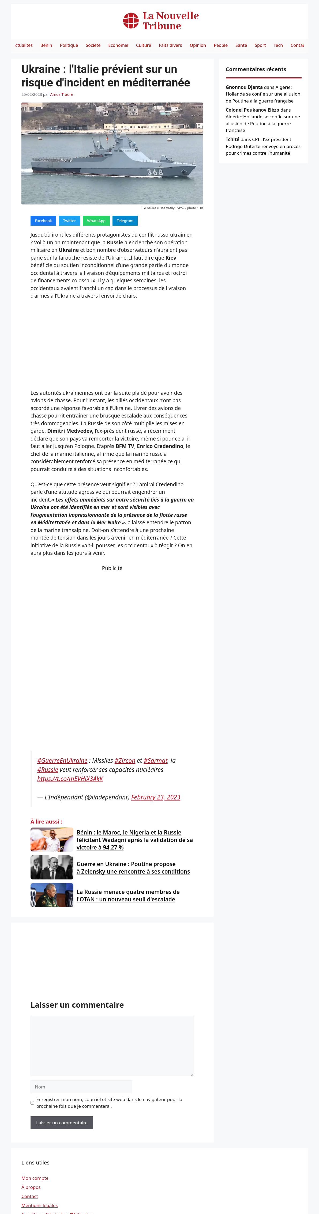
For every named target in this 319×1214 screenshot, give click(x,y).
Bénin (46, 45)
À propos (31, 1187)
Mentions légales (39, 1205)
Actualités (23, 45)
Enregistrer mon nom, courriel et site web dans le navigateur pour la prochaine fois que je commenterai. (109, 1102)
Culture (143, 45)
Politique (69, 45)
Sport (260, 45)
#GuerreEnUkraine (62, 760)
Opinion (198, 45)
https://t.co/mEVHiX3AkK (70, 779)
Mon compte (34, 1178)
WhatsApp (96, 220)
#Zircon (125, 760)
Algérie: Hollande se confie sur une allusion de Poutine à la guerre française (263, 94)
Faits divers (170, 45)
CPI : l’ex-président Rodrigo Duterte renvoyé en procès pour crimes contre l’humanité (263, 146)
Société (93, 45)
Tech (278, 45)
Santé (241, 45)
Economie (118, 45)
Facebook (43, 220)
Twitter (69, 220)
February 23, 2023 (155, 797)
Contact (298, 45)
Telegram (125, 220)
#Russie (47, 769)
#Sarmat (155, 760)
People (221, 45)
